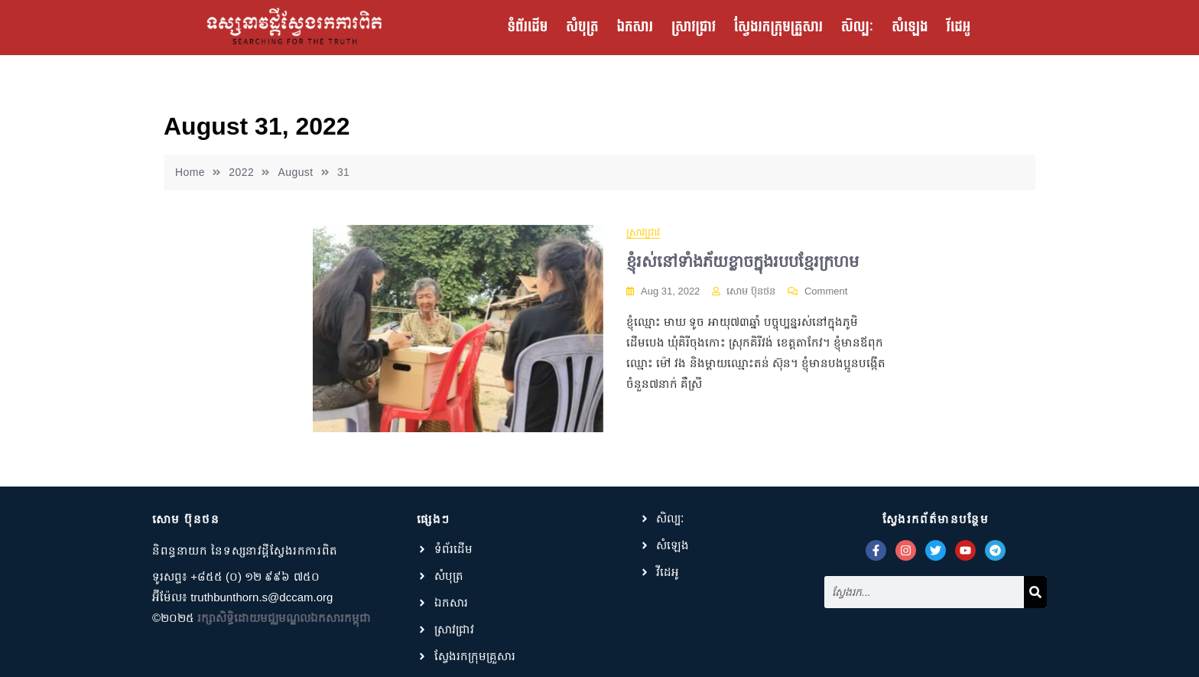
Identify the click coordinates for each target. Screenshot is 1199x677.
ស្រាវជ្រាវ (693, 27)
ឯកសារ (634, 27)
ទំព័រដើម (528, 27)
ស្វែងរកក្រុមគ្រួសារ (778, 27)
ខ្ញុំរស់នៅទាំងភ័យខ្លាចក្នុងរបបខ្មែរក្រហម (742, 261)
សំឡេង (910, 27)
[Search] (1035, 592)
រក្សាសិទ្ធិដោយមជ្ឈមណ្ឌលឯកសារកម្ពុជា (284, 617)
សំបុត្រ (582, 27)
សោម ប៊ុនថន (750, 291)
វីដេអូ (959, 27)
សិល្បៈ (857, 27)
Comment (825, 290)
